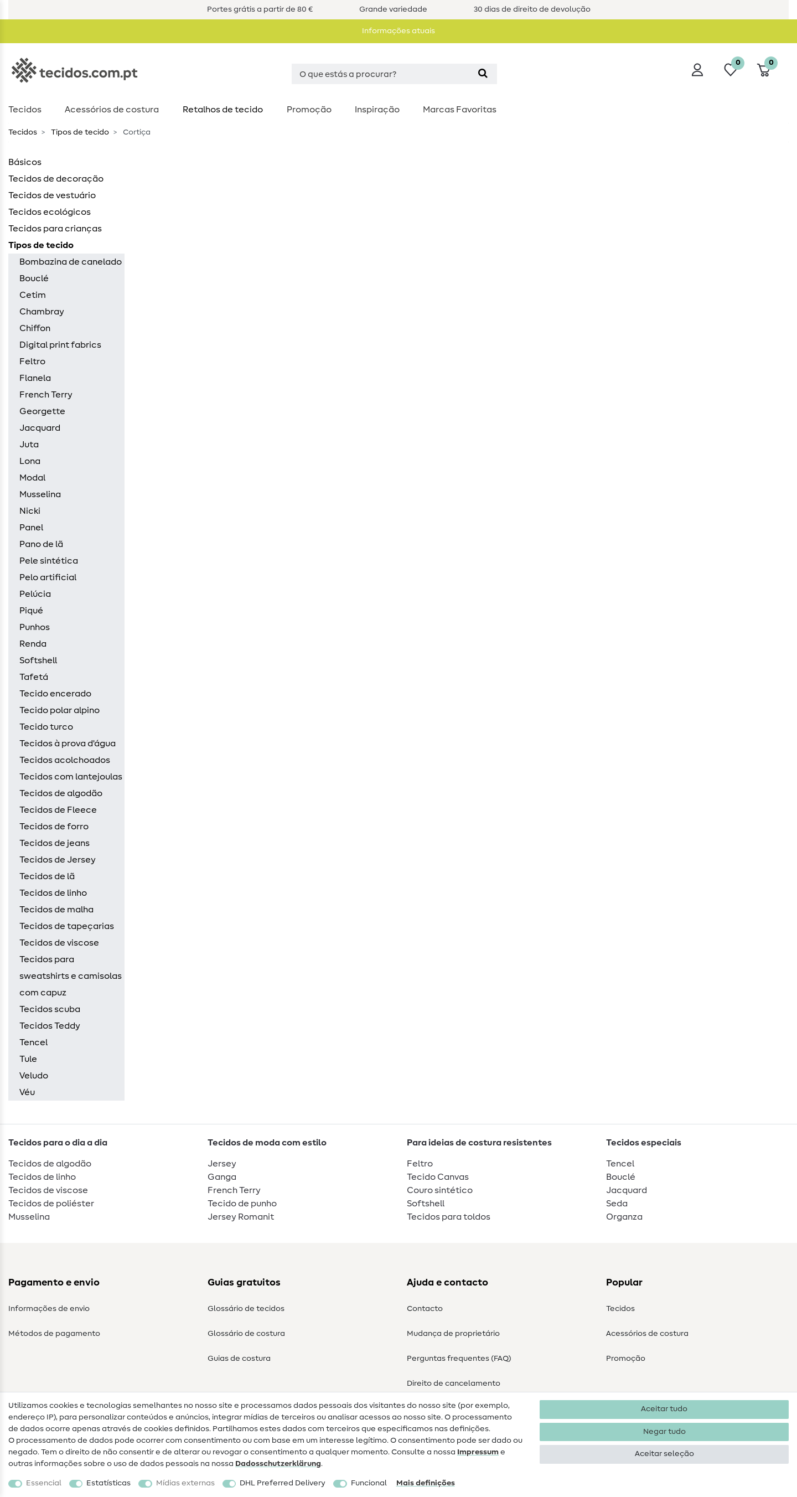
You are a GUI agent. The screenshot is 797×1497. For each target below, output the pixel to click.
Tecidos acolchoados (64, 760)
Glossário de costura (246, 1334)
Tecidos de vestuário (52, 195)
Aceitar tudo (664, 1409)
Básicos (25, 162)
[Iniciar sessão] (697, 70)
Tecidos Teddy (49, 1025)
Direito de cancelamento (453, 1383)
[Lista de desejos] (730, 70)
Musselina (40, 494)
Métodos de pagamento (54, 1334)
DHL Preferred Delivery (282, 1483)
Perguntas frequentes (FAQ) (459, 1358)
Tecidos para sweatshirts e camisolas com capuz (70, 976)
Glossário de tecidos (246, 1309)
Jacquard (39, 428)
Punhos (34, 627)
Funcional (369, 1483)
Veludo (33, 1075)
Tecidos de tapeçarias (66, 926)
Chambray (41, 311)
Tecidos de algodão (60, 793)
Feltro (32, 361)
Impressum (478, 1452)
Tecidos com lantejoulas (70, 776)
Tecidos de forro (54, 826)
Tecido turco (46, 726)
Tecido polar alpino (59, 710)
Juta (29, 444)
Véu (27, 1092)
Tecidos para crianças (55, 228)
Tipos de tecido (79, 132)
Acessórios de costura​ (112, 109)
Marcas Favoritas (459, 109)
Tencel (33, 1042)
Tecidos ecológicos (49, 212)
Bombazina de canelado (70, 261)
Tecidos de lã (47, 876)
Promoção (309, 109)
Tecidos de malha (56, 909)
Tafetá (33, 677)
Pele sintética (48, 560)
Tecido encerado (55, 693)
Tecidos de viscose (59, 942)
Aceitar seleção (664, 1454)
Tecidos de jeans (54, 843)
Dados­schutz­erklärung (278, 1464)
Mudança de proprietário (453, 1334)
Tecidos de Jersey (57, 859)
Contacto (425, 1309)
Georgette (42, 411)
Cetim (32, 295)
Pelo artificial (47, 577)
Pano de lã (41, 544)
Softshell (38, 660)
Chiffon (34, 328)
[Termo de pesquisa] (380, 74)
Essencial (43, 1483)
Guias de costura (239, 1358)
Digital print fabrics (60, 344)
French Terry (46, 394)
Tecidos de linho (53, 893)
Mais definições (425, 1483)
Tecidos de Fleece (58, 810)
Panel (31, 527)
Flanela (35, 378)
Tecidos (25, 109)
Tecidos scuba (49, 1009)
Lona (29, 461)
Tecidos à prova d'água (67, 743)
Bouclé (34, 278)
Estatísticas (108, 1483)
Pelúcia (35, 594)
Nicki (29, 511)
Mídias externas (185, 1483)
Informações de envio (49, 1309)
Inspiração (377, 109)
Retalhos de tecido (223, 109)
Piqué (31, 610)
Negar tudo (664, 1432)
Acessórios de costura (647, 1334)
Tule (28, 1059)
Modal (32, 477)
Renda (32, 643)
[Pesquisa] (483, 74)
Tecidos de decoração (55, 178)
